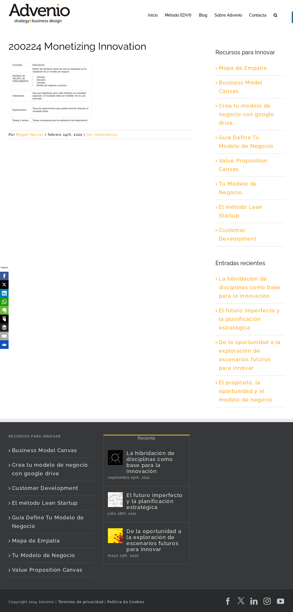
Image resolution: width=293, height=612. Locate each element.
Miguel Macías (29, 135)
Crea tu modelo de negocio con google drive (246, 114)
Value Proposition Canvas (47, 570)
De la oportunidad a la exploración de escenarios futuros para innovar (153, 540)
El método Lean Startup (45, 503)
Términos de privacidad (80, 602)
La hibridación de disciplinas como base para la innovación (249, 287)
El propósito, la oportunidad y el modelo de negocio (246, 391)
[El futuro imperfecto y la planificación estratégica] (115, 499)
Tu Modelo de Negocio (43, 555)
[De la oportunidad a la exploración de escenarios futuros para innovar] (115, 535)
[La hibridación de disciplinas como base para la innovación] (115, 457)
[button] (275, 15)
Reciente (146, 438)
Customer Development (45, 488)
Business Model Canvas (44, 450)
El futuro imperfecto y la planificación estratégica (249, 319)
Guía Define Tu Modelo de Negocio (48, 521)
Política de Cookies (125, 602)
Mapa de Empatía (243, 68)
